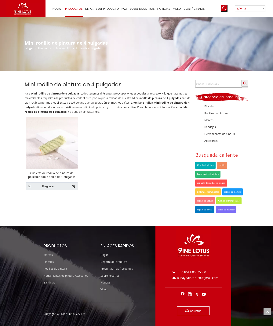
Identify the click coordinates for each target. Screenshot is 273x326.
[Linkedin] (190, 295)
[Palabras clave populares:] (224, 8)
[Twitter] (197, 295)
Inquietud (193, 311)
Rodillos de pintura (216, 113)
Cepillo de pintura (205, 165)
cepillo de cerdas (205, 209)
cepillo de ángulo (205, 200)
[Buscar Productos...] (218, 83)
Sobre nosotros (109, 275)
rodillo (222, 165)
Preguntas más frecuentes (116, 268)
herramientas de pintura (208, 174)
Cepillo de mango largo (229, 200)
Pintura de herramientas (208, 192)
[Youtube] (204, 295)
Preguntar (40, 186)
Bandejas (210, 127)
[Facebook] (183, 295)
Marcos (208, 120)
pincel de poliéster (226, 209)
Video (103, 289)
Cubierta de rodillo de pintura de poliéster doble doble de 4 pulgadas (51, 175)
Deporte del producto (113, 262)
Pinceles (209, 106)
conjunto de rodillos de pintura (211, 183)
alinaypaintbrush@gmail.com (195, 278)
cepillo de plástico (232, 192)
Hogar (104, 255)
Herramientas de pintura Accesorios (66, 275)
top (267, 311)
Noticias (105, 282)
